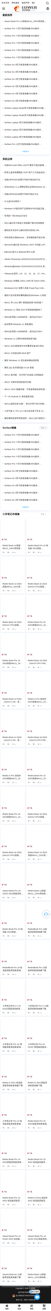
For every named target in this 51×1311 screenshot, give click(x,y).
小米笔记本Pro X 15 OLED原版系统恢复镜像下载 (12, 1009)
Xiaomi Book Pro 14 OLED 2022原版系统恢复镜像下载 (38, 1239)
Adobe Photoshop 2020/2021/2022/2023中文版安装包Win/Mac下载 (25, 259)
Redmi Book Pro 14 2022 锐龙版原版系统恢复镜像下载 (12, 1201)
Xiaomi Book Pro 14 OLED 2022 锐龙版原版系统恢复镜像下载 (12, 1239)
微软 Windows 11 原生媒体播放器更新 (21, 360)
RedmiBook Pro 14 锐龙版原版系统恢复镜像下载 (12, 970)
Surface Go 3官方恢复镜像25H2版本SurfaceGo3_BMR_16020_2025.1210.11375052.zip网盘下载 (25, 93)
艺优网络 (31, 1288)
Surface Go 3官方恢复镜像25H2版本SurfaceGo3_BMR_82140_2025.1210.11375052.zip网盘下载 (25, 72)
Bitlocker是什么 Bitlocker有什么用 (19, 252)
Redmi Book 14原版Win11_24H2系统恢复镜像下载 (12, 548)
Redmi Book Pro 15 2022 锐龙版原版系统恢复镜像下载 (37, 1162)
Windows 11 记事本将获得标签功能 (20, 338)
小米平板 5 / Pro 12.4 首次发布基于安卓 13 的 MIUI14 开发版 (25, 411)
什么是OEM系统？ (12, 201)
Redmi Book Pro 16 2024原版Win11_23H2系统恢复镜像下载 (12, 817)
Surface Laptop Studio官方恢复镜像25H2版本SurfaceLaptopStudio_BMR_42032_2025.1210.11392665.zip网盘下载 (25, 108)
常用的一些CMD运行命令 (15, 216)
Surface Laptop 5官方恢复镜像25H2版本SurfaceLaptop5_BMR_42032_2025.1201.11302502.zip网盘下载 (25, 129)
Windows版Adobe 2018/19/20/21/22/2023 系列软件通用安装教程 (25, 266)
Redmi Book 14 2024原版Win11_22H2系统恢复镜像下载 (12, 587)
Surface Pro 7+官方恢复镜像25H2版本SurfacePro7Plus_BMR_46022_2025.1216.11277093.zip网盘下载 (25, 36)
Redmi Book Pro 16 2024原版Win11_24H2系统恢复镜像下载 (38, 625)
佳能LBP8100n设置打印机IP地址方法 (21, 194)
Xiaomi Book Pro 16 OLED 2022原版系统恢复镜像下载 (12, 894)
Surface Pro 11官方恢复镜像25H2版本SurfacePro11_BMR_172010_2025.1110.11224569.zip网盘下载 (25, 144)
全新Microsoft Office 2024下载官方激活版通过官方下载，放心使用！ (25, 165)
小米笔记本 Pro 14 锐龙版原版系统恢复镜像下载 (12, 1124)
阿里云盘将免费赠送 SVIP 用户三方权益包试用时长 (25, 172)
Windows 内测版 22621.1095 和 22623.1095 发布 (24, 281)
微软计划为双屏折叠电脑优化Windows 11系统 (25, 295)
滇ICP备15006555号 (25, 1292)
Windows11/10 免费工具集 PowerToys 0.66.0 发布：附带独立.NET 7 (24, 288)
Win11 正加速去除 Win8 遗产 (17, 353)
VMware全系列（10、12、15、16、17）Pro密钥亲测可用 (25, 273)
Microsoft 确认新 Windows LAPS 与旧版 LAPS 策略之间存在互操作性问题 (25, 244)
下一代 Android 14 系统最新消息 (19, 396)
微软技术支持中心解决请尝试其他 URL (22, 230)
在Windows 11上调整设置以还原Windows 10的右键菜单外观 (25, 187)
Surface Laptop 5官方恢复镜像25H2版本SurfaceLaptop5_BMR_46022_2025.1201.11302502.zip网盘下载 (25, 122)
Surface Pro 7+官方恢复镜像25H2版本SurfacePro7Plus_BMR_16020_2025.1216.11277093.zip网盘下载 (25, 50)
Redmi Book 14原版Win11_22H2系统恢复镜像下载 (38, 894)
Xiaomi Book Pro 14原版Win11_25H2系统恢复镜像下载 (25, 21)
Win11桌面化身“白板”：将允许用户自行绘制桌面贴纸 (25, 404)
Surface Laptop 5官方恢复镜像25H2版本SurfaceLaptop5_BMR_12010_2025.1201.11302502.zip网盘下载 (25, 137)
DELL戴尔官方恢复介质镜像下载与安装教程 (24, 223)
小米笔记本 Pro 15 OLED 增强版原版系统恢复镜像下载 (38, 1047)
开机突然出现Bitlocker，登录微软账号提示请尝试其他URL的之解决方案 (25, 237)
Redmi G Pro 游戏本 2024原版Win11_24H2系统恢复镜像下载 (38, 702)
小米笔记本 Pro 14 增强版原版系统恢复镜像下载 (12, 1047)
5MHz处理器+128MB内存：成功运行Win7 (23, 317)
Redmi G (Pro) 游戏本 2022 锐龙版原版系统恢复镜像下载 (38, 1201)
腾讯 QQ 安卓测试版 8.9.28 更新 (19, 367)
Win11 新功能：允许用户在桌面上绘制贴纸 (23, 375)
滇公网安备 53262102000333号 (25, 1295)
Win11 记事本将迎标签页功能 (17, 382)
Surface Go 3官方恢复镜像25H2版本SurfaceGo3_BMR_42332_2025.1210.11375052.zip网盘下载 (25, 79)
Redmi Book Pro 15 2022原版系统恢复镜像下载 (38, 1124)
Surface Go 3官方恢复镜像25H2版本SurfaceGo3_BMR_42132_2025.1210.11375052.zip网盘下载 (25, 86)
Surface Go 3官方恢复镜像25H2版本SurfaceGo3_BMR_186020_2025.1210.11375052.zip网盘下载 (25, 64)
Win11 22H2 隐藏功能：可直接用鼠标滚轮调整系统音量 (25, 389)
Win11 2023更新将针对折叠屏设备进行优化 (24, 346)
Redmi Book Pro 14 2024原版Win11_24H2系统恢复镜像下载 (12, 663)
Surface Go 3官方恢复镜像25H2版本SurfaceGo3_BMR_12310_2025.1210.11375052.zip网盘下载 (25, 101)
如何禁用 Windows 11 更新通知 (18, 324)
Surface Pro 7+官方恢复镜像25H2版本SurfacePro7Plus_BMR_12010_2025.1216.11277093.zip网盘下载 (25, 57)
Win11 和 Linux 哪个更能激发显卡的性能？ (23, 302)
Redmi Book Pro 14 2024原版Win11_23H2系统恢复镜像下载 (38, 778)
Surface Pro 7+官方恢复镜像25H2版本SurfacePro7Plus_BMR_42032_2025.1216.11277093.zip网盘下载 (25, 43)
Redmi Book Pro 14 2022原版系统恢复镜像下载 (12, 1162)
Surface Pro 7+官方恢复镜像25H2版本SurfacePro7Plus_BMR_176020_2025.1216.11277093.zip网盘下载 (25, 28)
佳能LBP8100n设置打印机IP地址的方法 (22, 179)
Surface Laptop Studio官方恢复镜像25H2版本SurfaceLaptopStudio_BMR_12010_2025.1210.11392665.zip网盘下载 (25, 115)
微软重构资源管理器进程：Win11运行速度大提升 (25, 418)
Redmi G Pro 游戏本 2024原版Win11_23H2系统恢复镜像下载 (12, 778)
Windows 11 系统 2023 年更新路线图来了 (23, 310)
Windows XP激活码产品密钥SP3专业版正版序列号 (25, 208)
